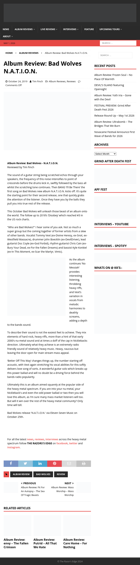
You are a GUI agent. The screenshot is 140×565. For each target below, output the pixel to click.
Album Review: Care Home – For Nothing (75, 543)
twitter (73, 443)
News (6, 29)
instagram (13, 447)
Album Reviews (24, 29)
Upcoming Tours (110, 29)
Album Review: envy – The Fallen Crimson (16, 543)
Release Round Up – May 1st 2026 (114, 115)
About (7, 36)
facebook (62, 443)
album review (21, 474)
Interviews (69, 29)
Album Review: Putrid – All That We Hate (45, 543)
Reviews (71, 81)
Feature (89, 29)
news (30, 439)
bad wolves (43, 474)
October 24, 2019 (17, 81)
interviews (52, 439)
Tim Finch (37, 81)
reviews (39, 439)
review (61, 474)
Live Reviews (48, 29)
